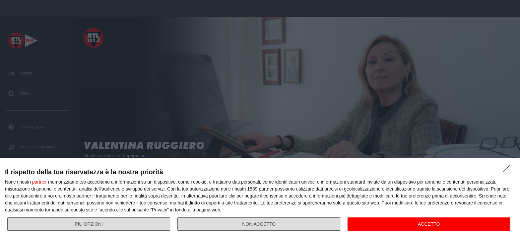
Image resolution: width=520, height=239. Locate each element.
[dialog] (260, 199)
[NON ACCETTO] (508, 170)
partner (39, 182)
